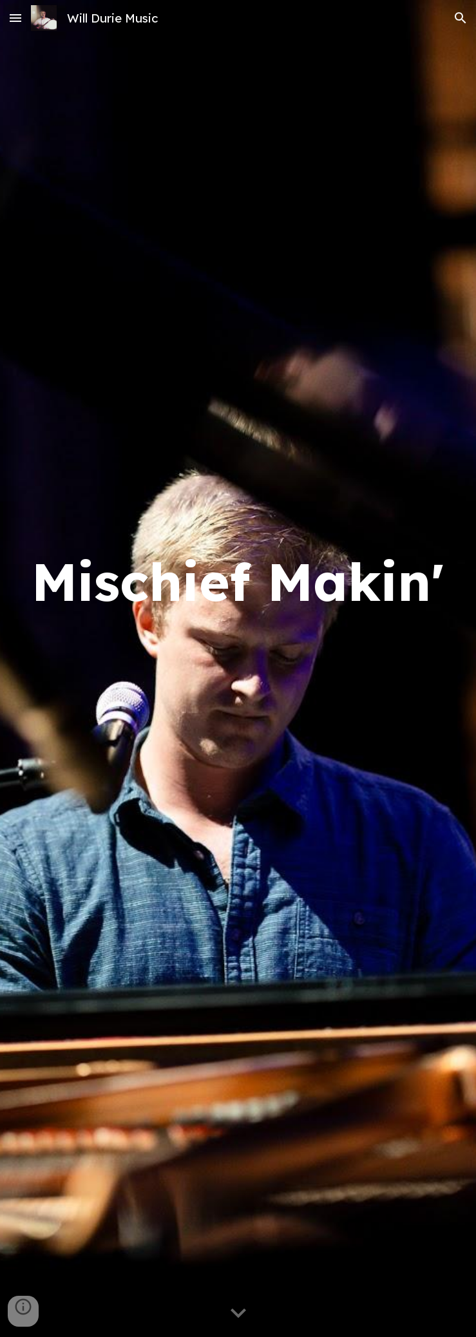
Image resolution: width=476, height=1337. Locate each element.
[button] (15, 17)
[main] (238, 668)
